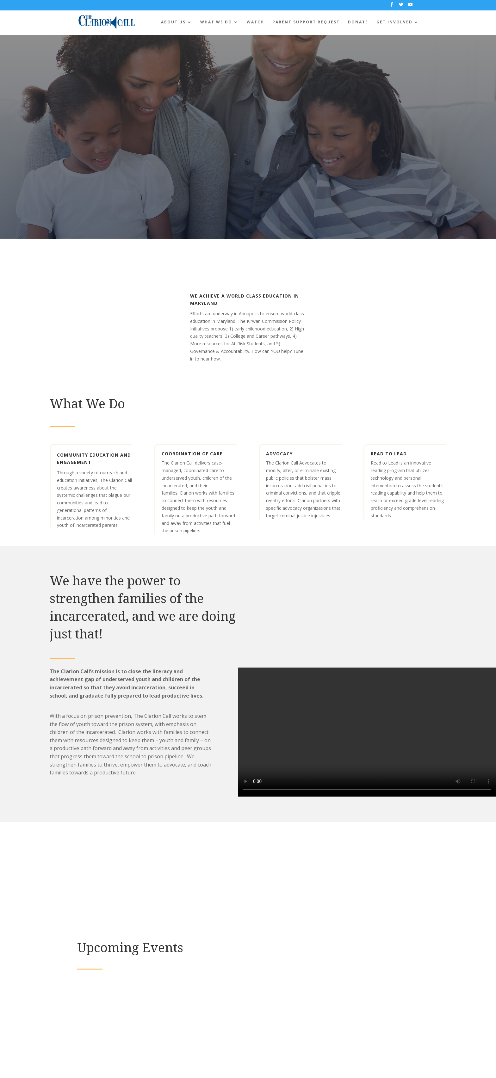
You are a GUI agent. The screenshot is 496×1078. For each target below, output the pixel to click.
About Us (173, 22)
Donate (358, 22)
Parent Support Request (306, 22)
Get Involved (394, 22)
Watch (255, 22)
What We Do (216, 22)
